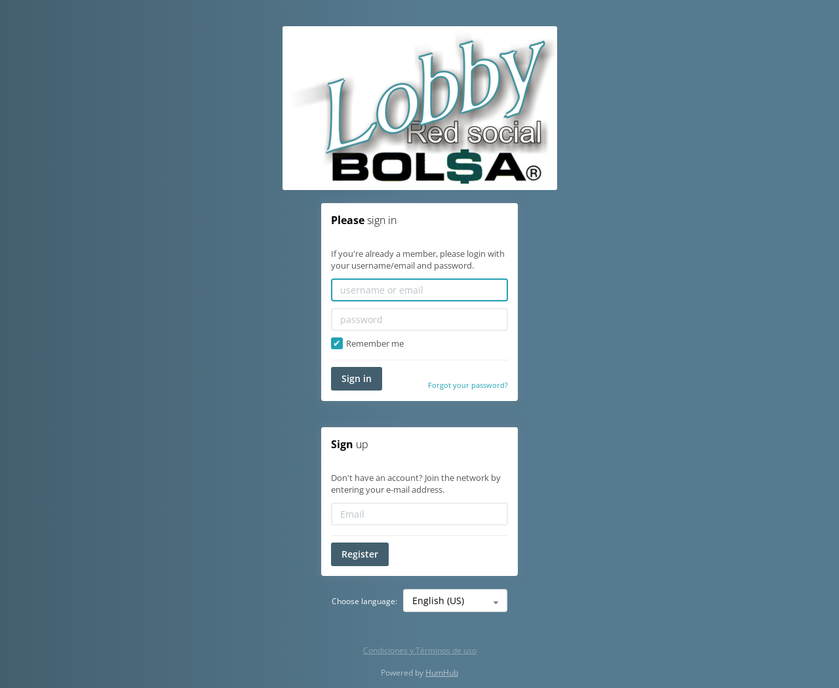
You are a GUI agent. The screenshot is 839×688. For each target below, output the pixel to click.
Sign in (356, 378)
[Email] (419, 514)
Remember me (367, 343)
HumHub (441, 672)
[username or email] (419, 289)
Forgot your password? (468, 385)
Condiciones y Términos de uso (420, 650)
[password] (419, 319)
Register (359, 554)
